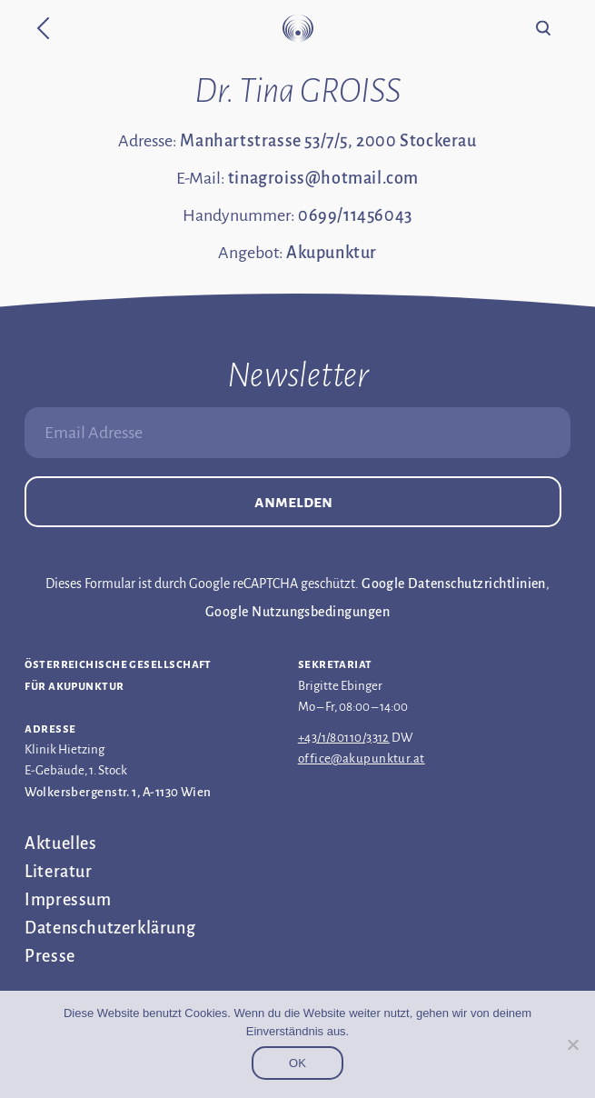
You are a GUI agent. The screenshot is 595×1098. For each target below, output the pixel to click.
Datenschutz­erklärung (110, 928)
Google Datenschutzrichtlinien (454, 583)
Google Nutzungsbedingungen (297, 611)
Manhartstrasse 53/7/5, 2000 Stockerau (328, 141)
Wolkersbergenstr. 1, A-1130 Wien (118, 792)
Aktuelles (60, 843)
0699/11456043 (355, 215)
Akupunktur (331, 253)
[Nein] (572, 1044)
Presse (50, 956)
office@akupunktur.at (361, 758)
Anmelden (293, 502)
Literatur (58, 872)
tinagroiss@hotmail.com (323, 178)
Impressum (68, 900)
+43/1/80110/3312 (344, 737)
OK (297, 1063)
